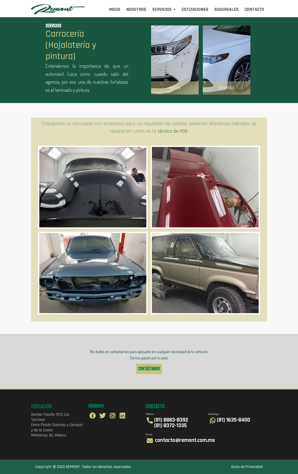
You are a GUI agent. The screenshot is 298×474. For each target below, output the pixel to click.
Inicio (114, 9)
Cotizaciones (195, 9)
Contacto (254, 9)
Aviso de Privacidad (247, 466)
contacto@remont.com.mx (185, 440)
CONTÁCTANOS (149, 368)
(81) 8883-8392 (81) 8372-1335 (171, 422)
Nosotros (136, 9)
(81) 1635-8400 (233, 419)
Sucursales (226, 9)
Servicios (164, 9)
